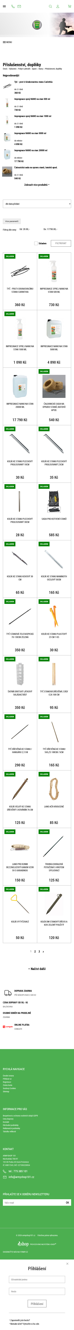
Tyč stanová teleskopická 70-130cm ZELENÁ (20, 635)
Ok (67, 1202)
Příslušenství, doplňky (53, 68)
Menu (9, 42)
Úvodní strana (8, 1075)
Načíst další (38, 969)
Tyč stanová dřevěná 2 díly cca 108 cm (54, 693)
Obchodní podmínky (10, 1125)
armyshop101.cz (28, 1235)
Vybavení (12, 68)
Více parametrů (11, 221)
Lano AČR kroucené (54, 806)
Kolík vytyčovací (20, 921)
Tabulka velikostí (9, 1131)
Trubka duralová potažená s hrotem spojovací (54, 867)
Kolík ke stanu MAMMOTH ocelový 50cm (54, 578)
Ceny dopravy (8, 1118)
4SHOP (53, 1244)
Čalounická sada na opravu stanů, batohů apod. (35, 167)
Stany (40, 68)
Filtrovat (61, 243)
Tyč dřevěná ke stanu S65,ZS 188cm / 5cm (54, 750)
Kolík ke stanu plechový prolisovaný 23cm (54, 463)
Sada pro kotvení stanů (54, 518)
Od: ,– (25, 229)
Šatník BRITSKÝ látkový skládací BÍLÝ (20, 693)
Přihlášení (37, 1304)
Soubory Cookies (9, 1088)
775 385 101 (13, 6)
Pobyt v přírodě (24, 68)
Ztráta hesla (7, 1085)
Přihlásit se (7, 1078)
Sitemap (6, 1091)
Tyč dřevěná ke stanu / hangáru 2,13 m (20, 750)
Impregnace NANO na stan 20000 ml (30, 150)
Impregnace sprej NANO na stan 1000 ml (32, 116)
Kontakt (6, 1122)
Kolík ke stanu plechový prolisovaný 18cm (20, 463)
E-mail (5, 1200)
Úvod (5, 68)
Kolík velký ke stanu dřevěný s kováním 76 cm (20, 808)
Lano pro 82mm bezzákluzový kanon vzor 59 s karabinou (20, 867)
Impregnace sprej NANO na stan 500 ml (32, 99)
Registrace (7, 1082)
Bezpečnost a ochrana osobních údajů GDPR (20, 1115)
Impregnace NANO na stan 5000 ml (30, 133)
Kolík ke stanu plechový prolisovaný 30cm (20, 520)
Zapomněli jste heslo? (20, 1320)
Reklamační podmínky (11, 1128)
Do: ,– (50, 229)
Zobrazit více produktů (36, 184)
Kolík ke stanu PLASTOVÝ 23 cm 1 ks (54, 635)
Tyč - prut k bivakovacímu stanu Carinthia (33, 81)
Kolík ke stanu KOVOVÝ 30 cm (20, 578)
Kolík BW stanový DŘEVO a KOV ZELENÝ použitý (54, 923)
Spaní (34, 68)
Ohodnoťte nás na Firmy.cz (15, 1251)
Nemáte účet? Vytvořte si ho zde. (25, 1323)
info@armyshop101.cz (19, 6)
